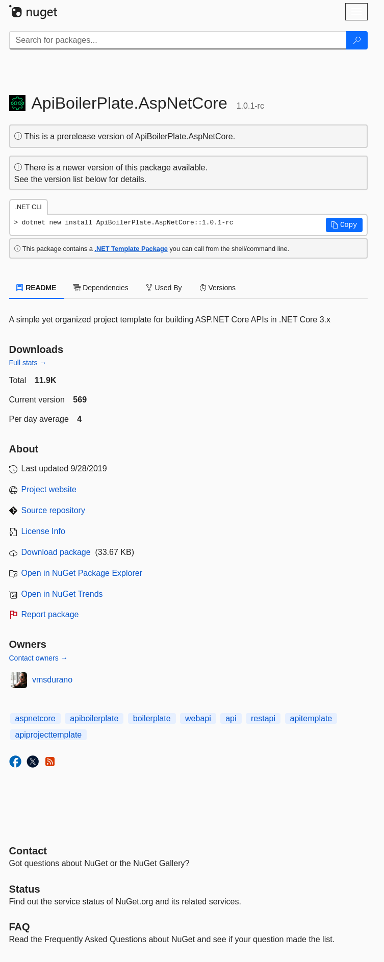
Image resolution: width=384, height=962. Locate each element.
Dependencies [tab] (100, 288)
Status (24, 889)
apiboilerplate (94, 718)
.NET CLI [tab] (28, 207)
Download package (56, 552)
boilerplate (152, 718)
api (230, 718)
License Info (43, 531)
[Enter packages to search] (178, 40)
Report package (50, 614)
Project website (49, 489)
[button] (344, 225)
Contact (28, 850)
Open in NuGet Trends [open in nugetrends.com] (62, 594)
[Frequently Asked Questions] (19, 926)
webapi (198, 718)
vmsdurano (52, 679)
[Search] (357, 40)
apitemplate (311, 718)
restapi (263, 718)
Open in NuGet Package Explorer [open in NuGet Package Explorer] (81, 573)
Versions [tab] (217, 288)
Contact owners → (38, 658)
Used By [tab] (164, 288)
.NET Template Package (130, 248)
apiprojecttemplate (48, 734)
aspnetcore (35, 718)
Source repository (53, 510)
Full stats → (28, 363)
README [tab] (37, 288)
